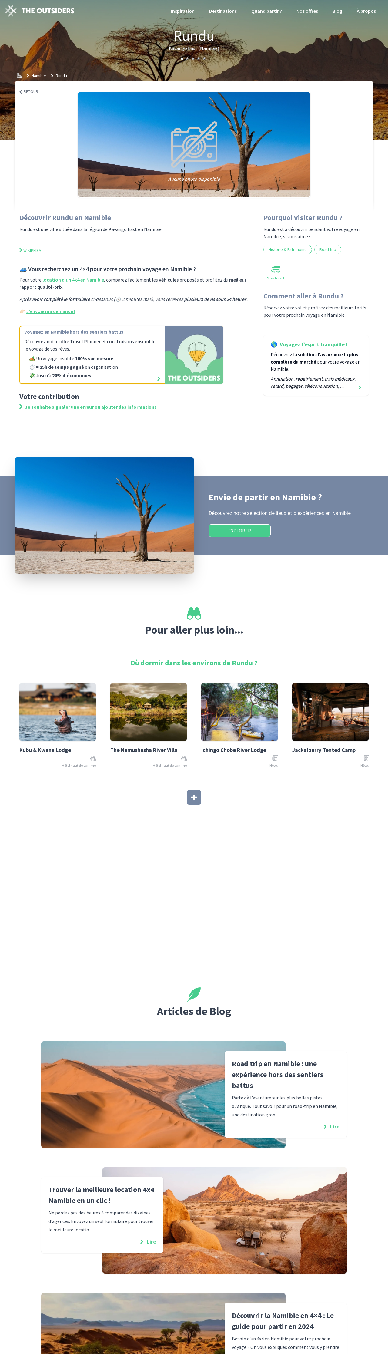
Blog (337, 11)
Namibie (39, 75)
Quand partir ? (266, 11)
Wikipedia (30, 250)
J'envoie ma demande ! (50, 311)
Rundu (61, 75)
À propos (366, 11)
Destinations (223, 11)
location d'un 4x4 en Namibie (73, 280)
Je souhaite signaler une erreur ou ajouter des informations (88, 407)
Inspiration (183, 11)
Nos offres (307, 11)
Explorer (239, 531)
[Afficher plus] (194, 797)
